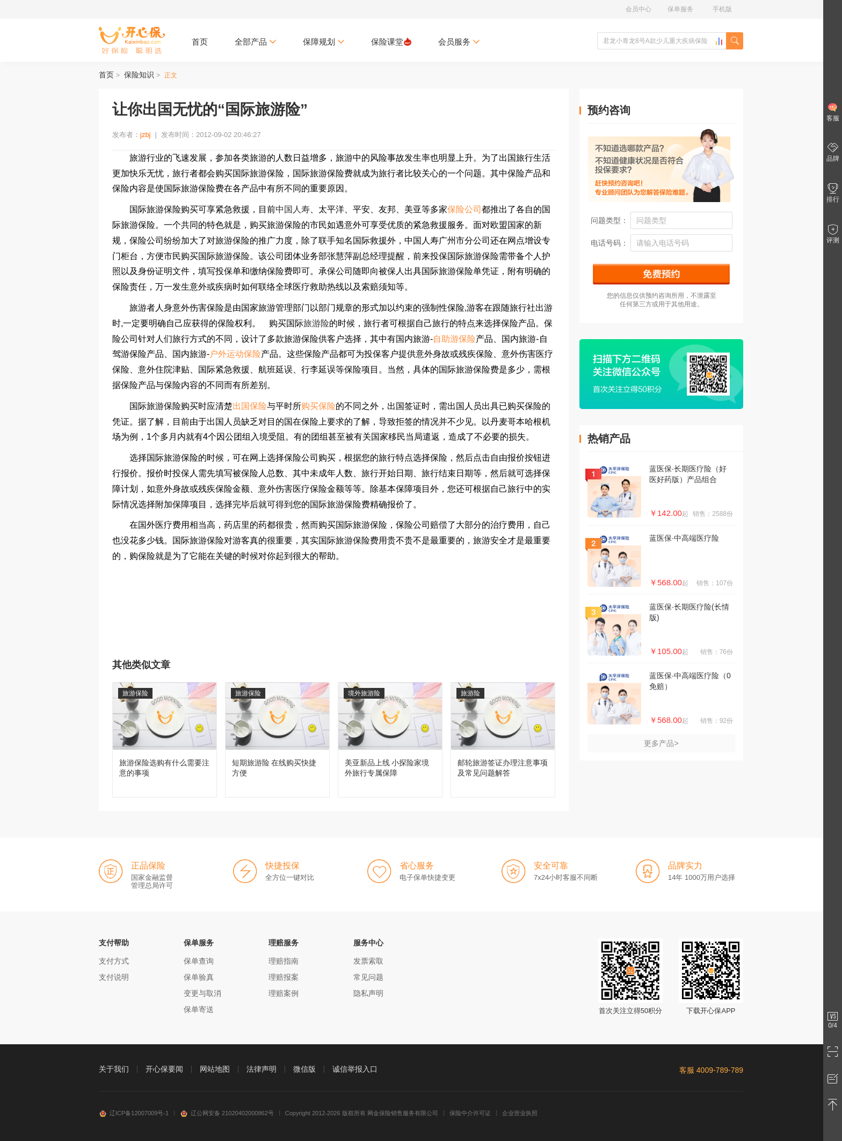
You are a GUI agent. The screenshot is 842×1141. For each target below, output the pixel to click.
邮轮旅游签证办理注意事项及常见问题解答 (503, 740)
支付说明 (114, 977)
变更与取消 (202, 993)
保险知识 (139, 74)
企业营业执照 (520, 1113)
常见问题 (368, 977)
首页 (200, 41)
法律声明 (261, 1069)
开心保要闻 (164, 1069)
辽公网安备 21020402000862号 (227, 1113)
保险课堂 (391, 41)
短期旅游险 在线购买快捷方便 (277, 740)
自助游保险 (454, 338)
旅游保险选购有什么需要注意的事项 (164, 740)
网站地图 (215, 1069)
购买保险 (318, 406)
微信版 (304, 1069)
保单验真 (199, 977)
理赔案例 (283, 993)
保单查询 (199, 961)
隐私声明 (368, 993)
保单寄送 (199, 1009)
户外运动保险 (235, 353)
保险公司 (464, 209)
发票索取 (368, 961)
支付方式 (114, 961)
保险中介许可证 (470, 1113)
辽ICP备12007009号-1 (134, 1113)
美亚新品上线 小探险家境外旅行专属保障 (390, 740)
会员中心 (638, 9)
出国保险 (250, 406)
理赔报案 (283, 977)
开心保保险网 (132, 40)
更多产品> (661, 743)
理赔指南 (283, 961)
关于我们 (114, 1069)
